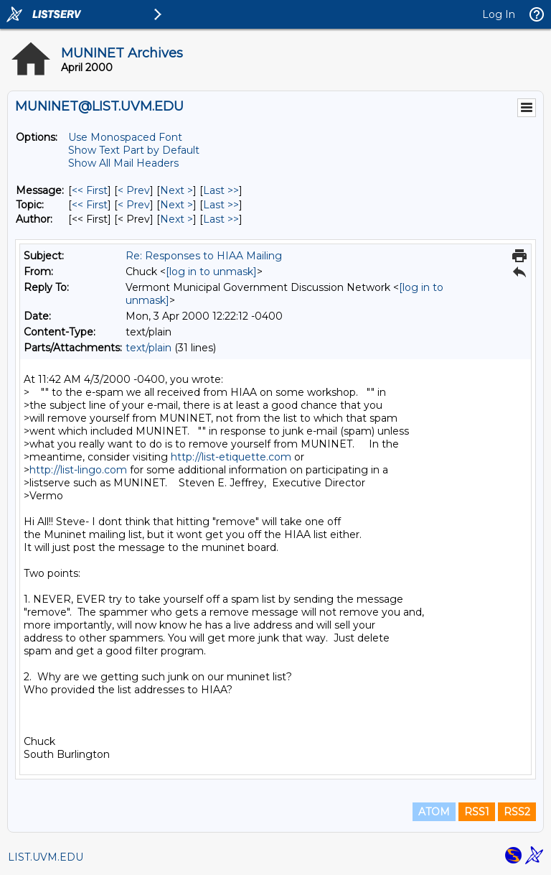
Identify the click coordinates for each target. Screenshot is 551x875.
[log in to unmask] (211, 271)
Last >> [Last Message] (221, 190)
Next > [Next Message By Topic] (176, 204)
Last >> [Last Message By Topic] (221, 204)
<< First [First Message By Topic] (90, 204)
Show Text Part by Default (133, 150)
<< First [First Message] (90, 190)
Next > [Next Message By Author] (176, 219)
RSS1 (476, 811)
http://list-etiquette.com (231, 456)
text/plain (148, 347)
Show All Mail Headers (123, 163)
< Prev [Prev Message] (134, 190)
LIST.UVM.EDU (45, 857)
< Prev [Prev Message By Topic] (134, 204)
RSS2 (517, 811)
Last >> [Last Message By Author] (221, 219)
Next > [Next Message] (176, 190)
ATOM (434, 811)
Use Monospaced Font (125, 137)
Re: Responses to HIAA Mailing (204, 255)
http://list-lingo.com (78, 469)
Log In (498, 14)
